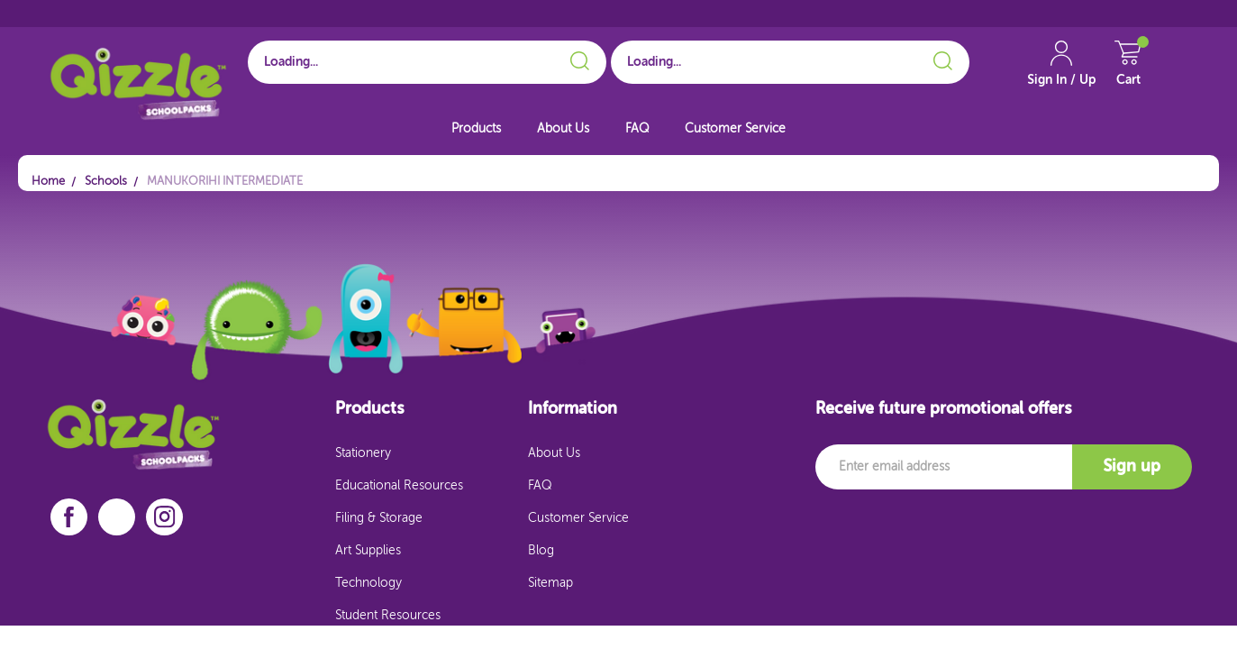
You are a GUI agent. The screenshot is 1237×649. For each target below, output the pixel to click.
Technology (368, 583)
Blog (541, 550)
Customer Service (735, 129)
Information (572, 409)
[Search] (577, 58)
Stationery (363, 453)
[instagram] (165, 517)
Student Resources (388, 615)
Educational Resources (399, 486)
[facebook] (69, 517)
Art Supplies (368, 550)
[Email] (943, 466)
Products (476, 129)
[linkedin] (116, 517)
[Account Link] (1061, 72)
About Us (563, 129)
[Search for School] (427, 62)
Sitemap (550, 583)
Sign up (1131, 467)
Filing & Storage (379, 518)
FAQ (637, 129)
